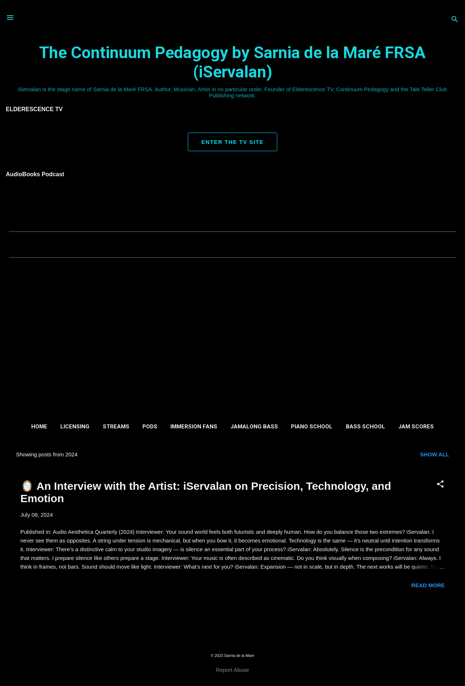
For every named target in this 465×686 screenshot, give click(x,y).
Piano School (311, 426)
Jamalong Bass (254, 426)
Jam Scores (416, 426)
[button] (440, 484)
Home (39, 426)
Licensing (74, 426)
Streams (116, 426)
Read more (428, 585)
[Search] (454, 20)
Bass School (365, 426)
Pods (149, 426)
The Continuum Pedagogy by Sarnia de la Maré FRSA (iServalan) (232, 62)
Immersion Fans (193, 426)
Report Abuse (232, 670)
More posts (232, 614)
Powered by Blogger (232, 641)
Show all (434, 454)
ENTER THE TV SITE (232, 142)
